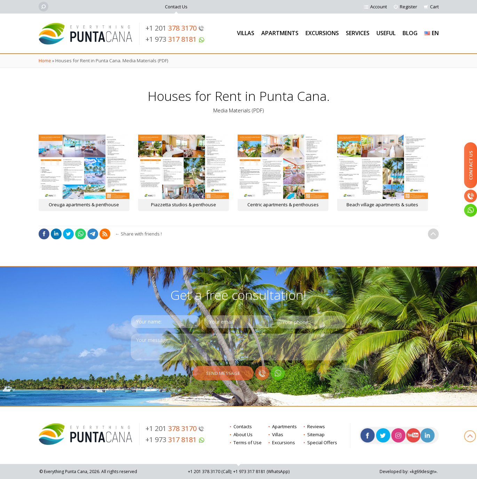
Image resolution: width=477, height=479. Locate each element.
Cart (434, 6)
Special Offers (322, 442)
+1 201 (174, 28)
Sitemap (316, 434)
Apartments (280, 33)
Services (357, 33)
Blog (410, 33)
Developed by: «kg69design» (408, 471)
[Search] (43, 6)
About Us (243, 434)
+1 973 (175, 39)
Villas (245, 33)
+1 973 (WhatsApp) (261, 471)
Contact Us (176, 6)
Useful (386, 33)
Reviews (316, 426)
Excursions (322, 33)
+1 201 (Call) (209, 471)
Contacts (242, 426)
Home (45, 60)
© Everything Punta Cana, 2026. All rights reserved (88, 471)
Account (378, 6)
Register (408, 6)
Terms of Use (247, 442)
